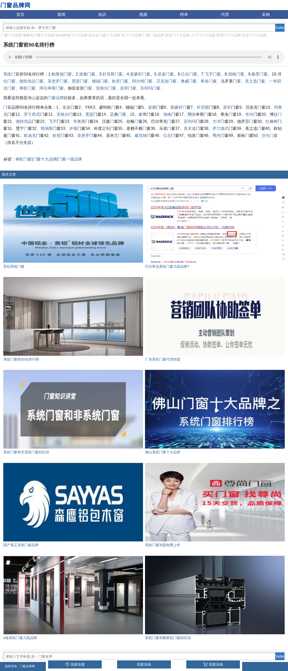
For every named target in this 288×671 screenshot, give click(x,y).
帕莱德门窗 (62, 74)
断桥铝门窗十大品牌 (39, 35)
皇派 (66, 107)
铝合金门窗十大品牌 (104, 35)
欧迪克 (30, 135)
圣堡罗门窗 (58, 81)
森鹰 (142, 114)
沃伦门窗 (270, 135)
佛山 (31, 98)
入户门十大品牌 (203, 35)
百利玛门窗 (150, 88)
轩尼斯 (203, 107)
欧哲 (57, 135)
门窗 (237, 81)
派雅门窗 (87, 74)
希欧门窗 (27, 88)
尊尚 (216, 135)
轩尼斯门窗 (112, 74)
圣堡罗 (83, 135)
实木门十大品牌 (254, 35)
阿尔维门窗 (142, 81)
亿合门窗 (189, 74)
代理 (225, 14)
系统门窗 (11, 74)
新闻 (61, 14)
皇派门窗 (166, 74)
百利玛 (190, 121)
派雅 (152, 107)
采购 (266, 14)
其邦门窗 (128, 88)
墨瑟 (89, 114)
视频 (143, 14)
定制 (106, 128)
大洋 (216, 121)
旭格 (167, 114)
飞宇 (53, 121)
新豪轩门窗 (140, 74)
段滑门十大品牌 (228, 35)
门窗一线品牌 (153, 35)
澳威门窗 (189, 81)
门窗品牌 (56, 98)
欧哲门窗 (120, 81)
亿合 (167, 135)
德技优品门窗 (31, 81)
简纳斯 (47, 128)
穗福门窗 (100, 81)
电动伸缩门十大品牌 (71, 35)
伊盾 (73, 128)
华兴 (249, 114)
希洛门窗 (209, 81)
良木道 (190, 128)
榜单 (184, 14)
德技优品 (24, 121)
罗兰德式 (220, 128)
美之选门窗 (255, 81)
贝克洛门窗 (166, 81)
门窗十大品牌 (11, 35)
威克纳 (140, 135)
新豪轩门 (178, 107)
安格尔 (63, 114)
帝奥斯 (79, 121)
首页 (20, 14)
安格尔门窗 (106, 88)
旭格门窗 (236, 74)
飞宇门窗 (213, 74)
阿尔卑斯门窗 (52, 88)
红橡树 (272, 121)
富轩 (227, 107)
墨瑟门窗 (80, 81)
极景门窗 (259, 74)
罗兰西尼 (32, 114)
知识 (102, 14)
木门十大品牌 (131, 35)
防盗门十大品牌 (177, 35)
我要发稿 (144, 664)
